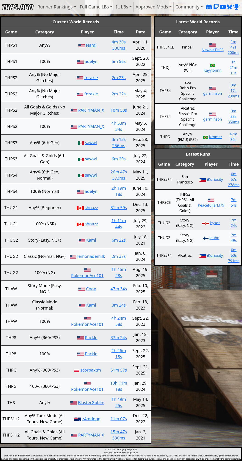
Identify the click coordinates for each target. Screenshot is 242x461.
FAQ (134, 452)
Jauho (214, 237)
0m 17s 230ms (233, 91)
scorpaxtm (90, 370)
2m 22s (119, 94)
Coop (91, 288)
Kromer (215, 136)
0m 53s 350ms (233, 116)
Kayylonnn (213, 70)
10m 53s (119, 110)
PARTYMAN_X (91, 110)
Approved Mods (152, 7)
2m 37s (119, 256)
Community (187, 7)
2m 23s (119, 77)
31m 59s (119, 207)
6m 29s (119, 159)
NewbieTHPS (213, 49)
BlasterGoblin (91, 402)
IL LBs (122, 7)
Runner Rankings (55, 7)
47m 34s (119, 288)
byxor (215, 222)
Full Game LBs (94, 7)
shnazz (91, 207)
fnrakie (91, 77)
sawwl (91, 142)
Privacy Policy (112, 452)
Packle (91, 337)
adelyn (91, 61)
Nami (91, 45)
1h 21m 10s (233, 67)
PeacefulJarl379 (211, 205)
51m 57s (119, 370)
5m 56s (119, 61)
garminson (212, 93)
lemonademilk (91, 256)
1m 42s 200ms (233, 47)
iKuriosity (215, 179)
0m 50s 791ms (233, 255)
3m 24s (119, 305)
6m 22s (119, 240)
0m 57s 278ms (233, 179)
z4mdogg (91, 418)
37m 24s (119, 337)
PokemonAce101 (87, 275)
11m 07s (119, 418)
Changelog (125, 452)
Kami (91, 240)
